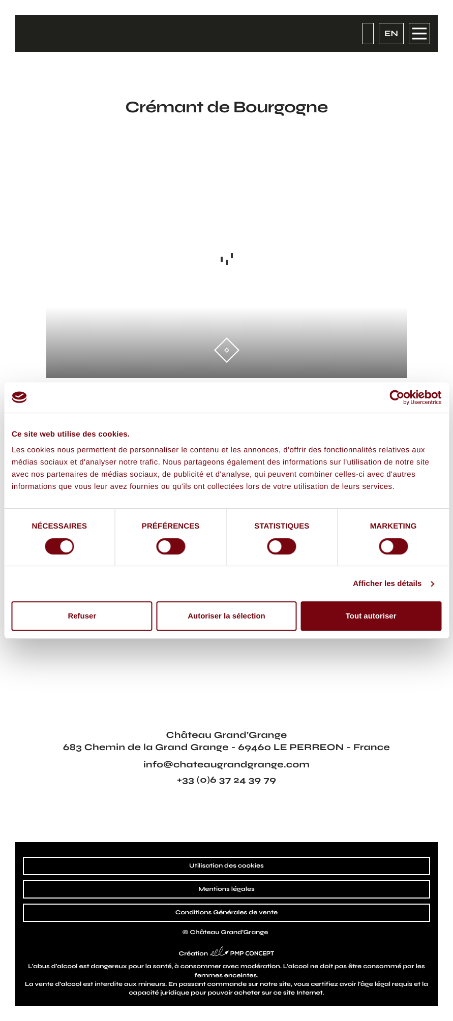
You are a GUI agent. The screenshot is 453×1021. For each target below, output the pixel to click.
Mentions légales (226, 889)
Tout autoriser (371, 615)
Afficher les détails (387, 583)
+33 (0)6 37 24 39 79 (226, 779)
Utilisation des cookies (226, 866)
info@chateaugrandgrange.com (226, 764)
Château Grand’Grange (229, 932)
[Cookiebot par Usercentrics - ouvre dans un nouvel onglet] (396, 397)
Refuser (82, 615)
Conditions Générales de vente (226, 912)
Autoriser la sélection (226, 615)
